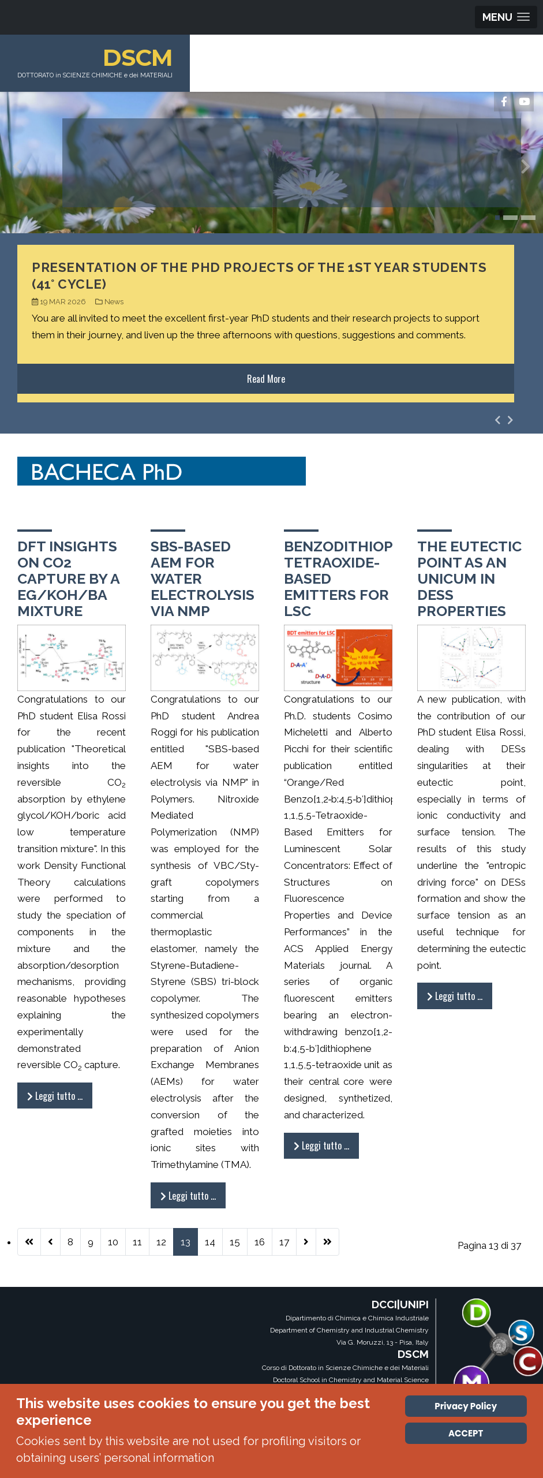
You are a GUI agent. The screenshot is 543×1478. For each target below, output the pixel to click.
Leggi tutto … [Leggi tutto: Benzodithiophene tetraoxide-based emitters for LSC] (321, 1145)
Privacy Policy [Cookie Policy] (466, 1406)
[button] (497, 217)
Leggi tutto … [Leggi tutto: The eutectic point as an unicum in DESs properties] (454, 996)
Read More (266, 379)
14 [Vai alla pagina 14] (210, 1242)
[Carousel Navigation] (504, 420)
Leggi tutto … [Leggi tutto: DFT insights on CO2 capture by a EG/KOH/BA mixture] (55, 1096)
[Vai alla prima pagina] (29, 1242)
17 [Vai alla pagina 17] (284, 1242)
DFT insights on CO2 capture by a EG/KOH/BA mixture (68, 578)
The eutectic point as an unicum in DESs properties (469, 578)
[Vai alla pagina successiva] (306, 1242)
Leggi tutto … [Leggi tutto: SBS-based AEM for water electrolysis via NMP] (188, 1196)
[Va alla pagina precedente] (50, 1242)
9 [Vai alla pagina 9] (90, 1242)
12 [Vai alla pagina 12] (161, 1242)
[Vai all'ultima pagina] (327, 1242)
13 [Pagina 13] (185, 1242)
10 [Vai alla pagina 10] (113, 1242)
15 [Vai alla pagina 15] (235, 1242)
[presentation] (17, 169)
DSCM (140, 57)
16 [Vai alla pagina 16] (259, 1242)
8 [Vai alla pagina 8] (70, 1242)
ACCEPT (465, 1433)
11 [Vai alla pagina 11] (137, 1242)
